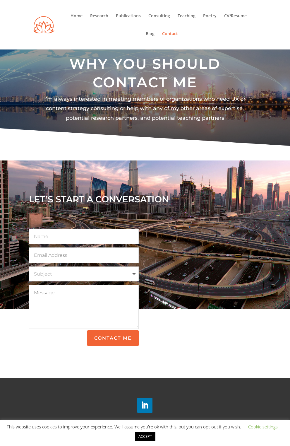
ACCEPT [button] (145, 436)
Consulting (159, 16)
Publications (128, 16)
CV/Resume (235, 16)
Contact (170, 34)
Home (77, 16)
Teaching (186, 16)
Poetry (210, 16)
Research (99, 16)
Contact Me (113, 338)
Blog (150, 34)
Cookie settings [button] (263, 427)
